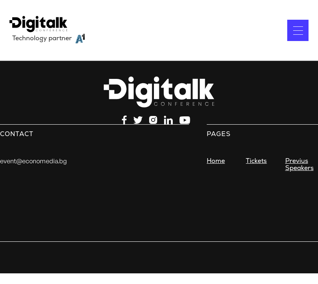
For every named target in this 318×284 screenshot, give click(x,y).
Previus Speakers (299, 164)
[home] (47, 30)
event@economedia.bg (33, 160)
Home (216, 161)
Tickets (256, 161)
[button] (298, 30)
